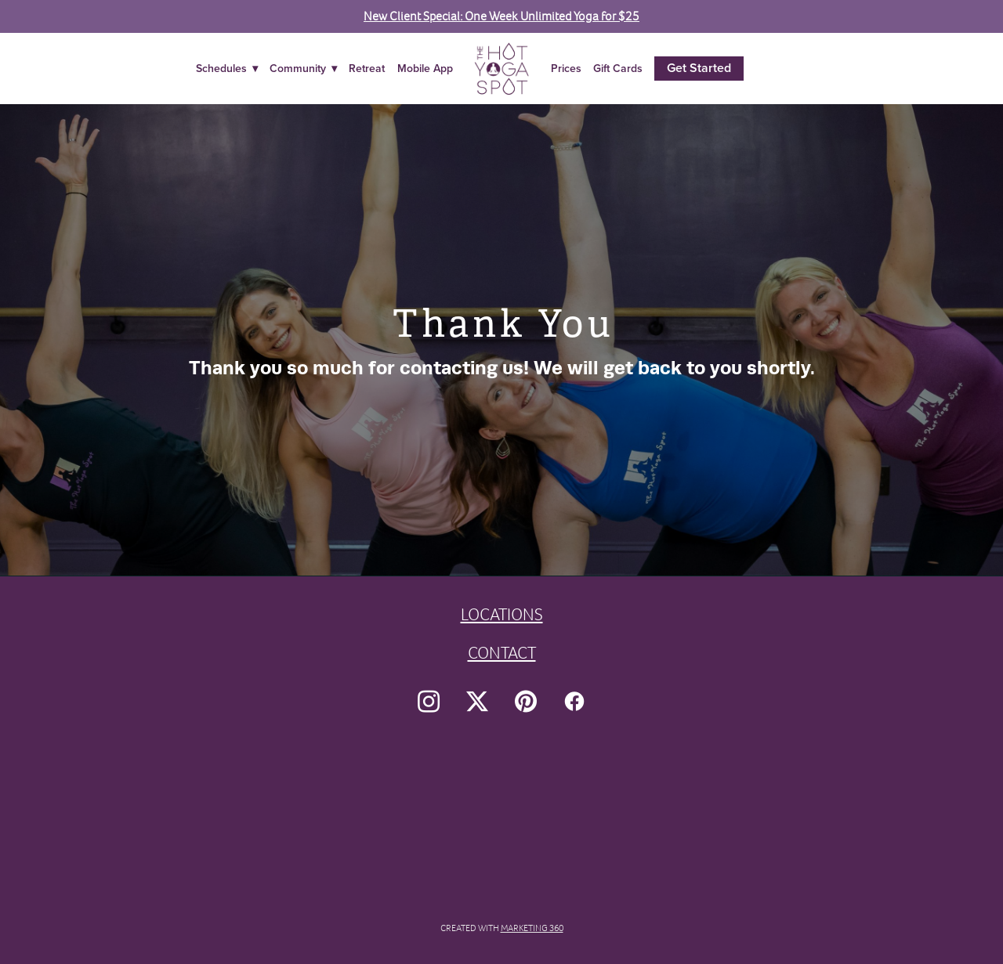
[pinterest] (525, 701)
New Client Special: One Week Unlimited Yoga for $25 (501, 16)
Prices (566, 68)
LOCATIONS (502, 614)
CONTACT (502, 652)
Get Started (699, 68)
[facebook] (574, 701)
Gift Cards (618, 68)
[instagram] (428, 701)
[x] (477, 701)
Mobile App (425, 68)
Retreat (367, 68)
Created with (501, 928)
